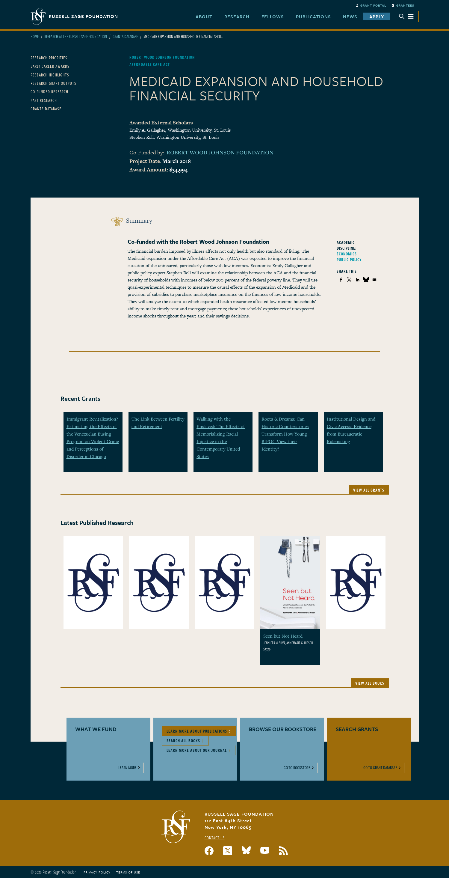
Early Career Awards (50, 66)
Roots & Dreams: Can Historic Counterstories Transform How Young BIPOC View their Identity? (285, 434)
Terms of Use (128, 872)
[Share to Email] (374, 280)
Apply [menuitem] (376, 16)
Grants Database (125, 36)
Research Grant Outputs (53, 83)
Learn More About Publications (197, 731)
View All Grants (368, 490)
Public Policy (349, 259)
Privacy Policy (97, 872)
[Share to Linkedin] (358, 280)
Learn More (127, 767)
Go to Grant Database (380, 767)
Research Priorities (49, 58)
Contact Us (215, 838)
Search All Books (183, 740)
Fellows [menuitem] (272, 16)
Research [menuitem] (237, 16)
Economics (347, 254)
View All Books (369, 683)
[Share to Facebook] (341, 280)
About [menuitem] (204, 16)
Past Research (44, 100)
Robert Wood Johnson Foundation (220, 152)
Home (35, 36)
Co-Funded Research (49, 91)
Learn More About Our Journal (197, 750)
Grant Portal (373, 5)
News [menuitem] (350, 16)
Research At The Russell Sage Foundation (75, 36)
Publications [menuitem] (313, 16)
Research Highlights (50, 75)
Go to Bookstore (297, 767)
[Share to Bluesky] (366, 280)
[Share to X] (349, 280)
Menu (406, 16)
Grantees (405, 5)
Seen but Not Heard (283, 636)
